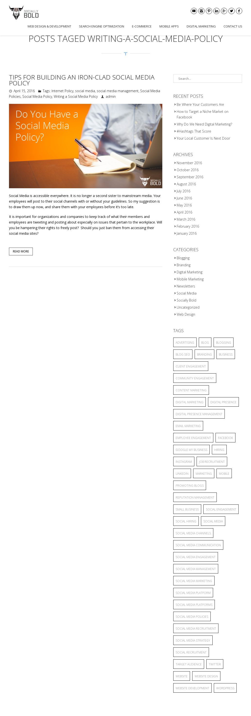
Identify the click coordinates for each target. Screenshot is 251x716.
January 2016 (187, 233)
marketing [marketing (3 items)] (204, 474)
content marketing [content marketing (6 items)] (191, 390)
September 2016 (190, 177)
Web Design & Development (49, 26)
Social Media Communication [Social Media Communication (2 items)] (198, 545)
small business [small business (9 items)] (187, 509)
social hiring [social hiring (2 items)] (186, 521)
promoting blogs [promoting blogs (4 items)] (190, 485)
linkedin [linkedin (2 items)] (182, 474)
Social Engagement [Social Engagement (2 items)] (221, 509)
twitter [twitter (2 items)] (215, 664)
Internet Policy (62, 91)
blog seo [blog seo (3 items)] (183, 354)
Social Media (187, 293)
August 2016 (186, 184)
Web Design (186, 314)
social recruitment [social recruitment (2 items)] (191, 652)
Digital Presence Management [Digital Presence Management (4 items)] (199, 414)
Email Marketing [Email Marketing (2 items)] (188, 426)
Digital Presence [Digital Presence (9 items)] (223, 402)
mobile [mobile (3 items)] (224, 474)
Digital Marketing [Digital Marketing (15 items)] (189, 402)
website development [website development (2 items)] (192, 688)
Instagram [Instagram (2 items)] (184, 462)
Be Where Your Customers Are (200, 104)
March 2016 (186, 219)
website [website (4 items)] (182, 676)
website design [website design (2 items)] (206, 676)
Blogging (183, 258)
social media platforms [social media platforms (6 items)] (194, 605)
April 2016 (184, 212)
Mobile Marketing (190, 279)
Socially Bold (186, 300)
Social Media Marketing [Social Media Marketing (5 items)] (194, 581)
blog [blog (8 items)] (205, 342)
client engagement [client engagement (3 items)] (191, 366)
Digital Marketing (201, 26)
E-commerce (142, 26)
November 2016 (189, 163)
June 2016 (184, 198)
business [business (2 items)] (226, 354)
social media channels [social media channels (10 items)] (193, 533)
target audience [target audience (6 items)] (189, 664)
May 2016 (184, 205)
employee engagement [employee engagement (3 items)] (193, 438)
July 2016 (183, 191)
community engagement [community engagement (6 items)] (195, 378)
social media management (117, 91)
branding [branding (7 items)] (204, 354)
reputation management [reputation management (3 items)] (195, 497)
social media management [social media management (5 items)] (196, 569)
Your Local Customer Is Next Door (203, 138)
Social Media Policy (37, 96)
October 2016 (188, 170)
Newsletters (186, 286)
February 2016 (188, 226)
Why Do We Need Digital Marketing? (204, 124)
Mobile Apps (169, 26)
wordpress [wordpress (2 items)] (225, 688)
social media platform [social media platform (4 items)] (193, 593)
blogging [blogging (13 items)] (223, 342)
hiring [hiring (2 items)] (219, 450)
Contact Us (233, 26)
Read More (21, 251)
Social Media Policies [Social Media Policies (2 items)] (192, 617)
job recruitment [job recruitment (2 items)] (212, 462)
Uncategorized (188, 307)
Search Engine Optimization (101, 26)
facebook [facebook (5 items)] (225, 438)
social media (85, 91)
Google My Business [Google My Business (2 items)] (191, 450)
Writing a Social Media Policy (76, 96)
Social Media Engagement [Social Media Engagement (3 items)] (196, 557)
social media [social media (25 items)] (213, 521)
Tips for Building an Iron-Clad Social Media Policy (82, 80)
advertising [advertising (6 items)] (185, 342)
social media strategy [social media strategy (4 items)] (193, 640)
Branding (183, 265)
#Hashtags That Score (194, 131)
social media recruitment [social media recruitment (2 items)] (196, 628)
